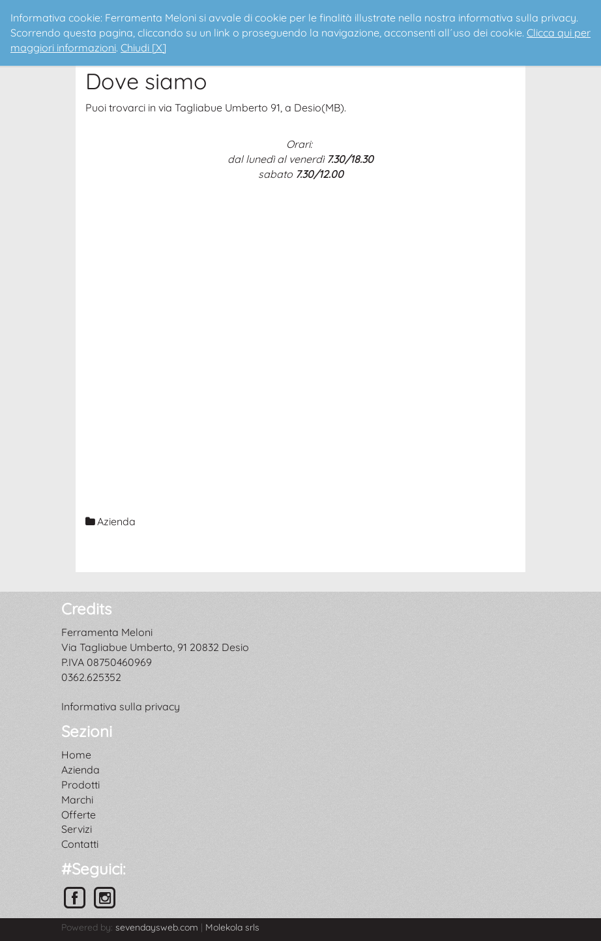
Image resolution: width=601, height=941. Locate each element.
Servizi (76, 828)
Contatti (79, 843)
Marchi (77, 799)
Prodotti (80, 784)
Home (76, 754)
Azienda (80, 769)
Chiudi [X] (143, 47)
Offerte (78, 814)
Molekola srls (232, 927)
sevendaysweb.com (156, 927)
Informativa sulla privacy (120, 706)
